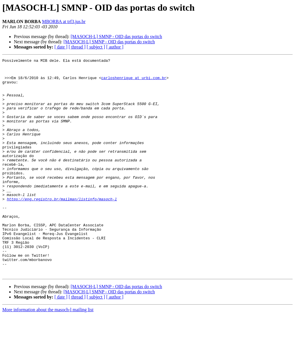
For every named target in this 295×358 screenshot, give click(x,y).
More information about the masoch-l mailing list (47, 352)
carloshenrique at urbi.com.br (133, 82)
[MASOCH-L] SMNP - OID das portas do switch (116, 36)
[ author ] (115, 46)
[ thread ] (77, 46)
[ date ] (60, 46)
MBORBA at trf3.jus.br (64, 21)
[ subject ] (96, 46)
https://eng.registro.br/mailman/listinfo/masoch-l (62, 227)
